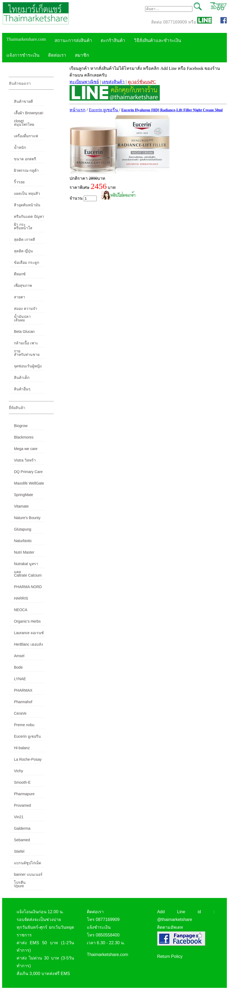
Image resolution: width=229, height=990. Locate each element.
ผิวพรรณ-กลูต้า (26, 170)
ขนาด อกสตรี (25, 159)
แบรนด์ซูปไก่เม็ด (27, 863)
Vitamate (21, 506)
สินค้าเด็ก (21, 377)
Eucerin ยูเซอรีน (27, 736)
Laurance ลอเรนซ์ (29, 633)
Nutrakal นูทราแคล (26, 565)
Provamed (22, 805)
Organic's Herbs (27, 621)
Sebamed (22, 840)
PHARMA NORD (28, 587)
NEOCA (20, 610)
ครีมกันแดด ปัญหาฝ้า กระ (29, 217)
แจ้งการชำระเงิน (23, 55)
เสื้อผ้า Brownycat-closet (29, 114)
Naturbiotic (23, 541)
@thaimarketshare (174, 919)
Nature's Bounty (27, 518)
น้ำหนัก (20, 147)
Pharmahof (23, 702)
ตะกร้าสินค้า (113, 40)
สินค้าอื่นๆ (22, 389)
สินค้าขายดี (23, 101)
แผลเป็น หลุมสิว (27, 193)
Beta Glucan (24, 331)
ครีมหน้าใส (23, 228)
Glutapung (22, 529)
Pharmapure (24, 794)
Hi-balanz (22, 748)
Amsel (19, 656)
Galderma (22, 828)
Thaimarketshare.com (26, 39)
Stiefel (19, 851)
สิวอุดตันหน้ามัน (27, 205)
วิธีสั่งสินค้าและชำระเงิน (157, 40)
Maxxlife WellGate (29, 483)
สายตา (19, 297)
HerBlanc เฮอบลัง (28, 644)
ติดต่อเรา (57, 55)
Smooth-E (22, 782)
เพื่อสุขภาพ (23, 285)
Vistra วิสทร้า (25, 460)
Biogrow (21, 426)
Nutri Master (24, 552)
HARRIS (21, 598)
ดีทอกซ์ (20, 274)
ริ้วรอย (19, 182)
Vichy (18, 771)
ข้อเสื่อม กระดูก (26, 262)
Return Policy (170, 956)
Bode (18, 667)
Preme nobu (24, 725)
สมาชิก (82, 55)
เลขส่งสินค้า (113, 81)
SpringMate (23, 495)
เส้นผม (19, 320)
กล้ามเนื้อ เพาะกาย (26, 344)
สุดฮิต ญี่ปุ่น (23, 251)
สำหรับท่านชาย (27, 354)
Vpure (19, 886)
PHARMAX (23, 690)
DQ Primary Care (28, 472)
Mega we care (25, 449)
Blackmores (23, 437)
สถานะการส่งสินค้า (73, 40)
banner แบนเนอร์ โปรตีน (28, 875)
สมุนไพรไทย (24, 124)
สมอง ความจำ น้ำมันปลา (25, 309)
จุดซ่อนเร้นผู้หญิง (28, 366)
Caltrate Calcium (27, 575)
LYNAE (20, 679)
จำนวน (83, 198)
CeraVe (20, 713)
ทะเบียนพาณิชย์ (84, 81)
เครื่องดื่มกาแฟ (26, 136)
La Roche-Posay (28, 759)
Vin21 (19, 817)
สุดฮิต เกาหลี (24, 239)
